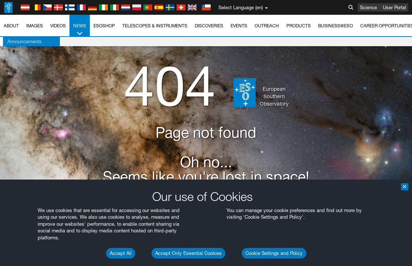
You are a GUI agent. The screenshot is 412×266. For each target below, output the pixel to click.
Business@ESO (335, 25)
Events (239, 25)
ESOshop (104, 25)
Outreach (267, 25)
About (11, 25)
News (79, 30)
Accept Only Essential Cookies (188, 253)
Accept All (121, 253)
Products (298, 25)
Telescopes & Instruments (154, 25)
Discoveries (209, 25)
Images (34, 25)
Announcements (21, 41)
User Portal (394, 7)
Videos (58, 25)
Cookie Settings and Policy (274, 253)
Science (368, 7)
